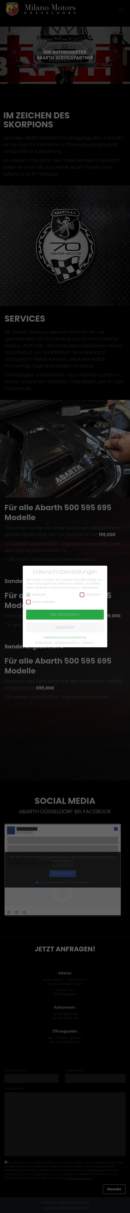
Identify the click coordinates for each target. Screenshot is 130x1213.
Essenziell (36, 595)
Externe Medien (40, 602)
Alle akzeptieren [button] (65, 614)
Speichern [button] (65, 627)
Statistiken (90, 595)
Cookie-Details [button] (43, 642)
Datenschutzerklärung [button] (67, 642)
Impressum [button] (88, 642)
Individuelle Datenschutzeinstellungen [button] (65, 637)
